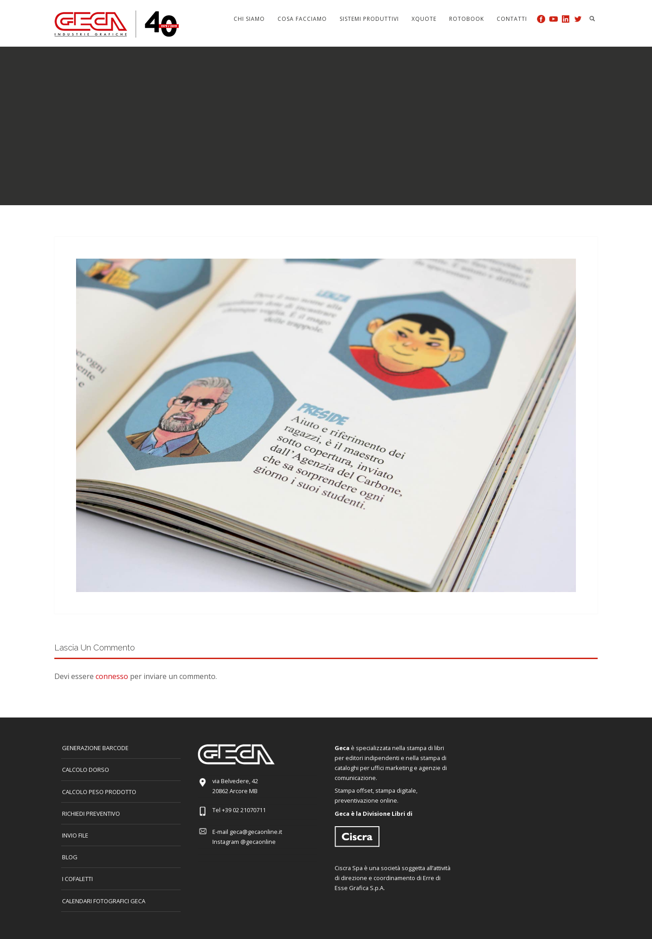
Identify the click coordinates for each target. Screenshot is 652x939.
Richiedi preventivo (91, 813)
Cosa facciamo (302, 19)
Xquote (424, 19)
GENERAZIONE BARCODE (95, 748)
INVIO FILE (75, 835)
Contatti (512, 19)
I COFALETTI (77, 879)
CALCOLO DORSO (85, 770)
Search (592, 18)
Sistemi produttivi (369, 19)
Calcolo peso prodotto (99, 792)
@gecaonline (258, 842)
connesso (112, 676)
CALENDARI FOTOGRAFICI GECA (103, 901)
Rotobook (466, 19)
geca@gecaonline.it (256, 832)
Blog (69, 857)
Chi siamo (249, 19)
